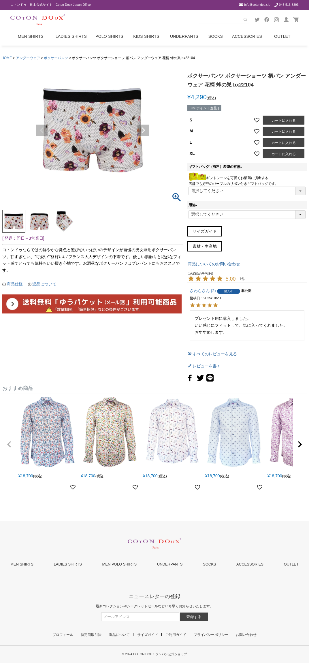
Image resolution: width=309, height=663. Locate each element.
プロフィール (62, 635)
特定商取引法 (91, 635)
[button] (9, 444)
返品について (44, 284)
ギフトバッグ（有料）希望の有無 (216, 167)
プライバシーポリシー (211, 635)
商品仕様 (15, 284)
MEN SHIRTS (21, 564)
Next (143, 130)
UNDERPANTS (170, 564)
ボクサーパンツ (56, 58)
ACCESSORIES (249, 564)
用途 (194, 205)
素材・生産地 (205, 246)
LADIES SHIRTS (68, 564)
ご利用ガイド (175, 635)
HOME (6, 58)
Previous (42, 130)
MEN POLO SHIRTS (119, 564)
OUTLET (291, 564)
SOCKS (209, 564)
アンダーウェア (28, 58)
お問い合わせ (246, 635)
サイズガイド (205, 231)
